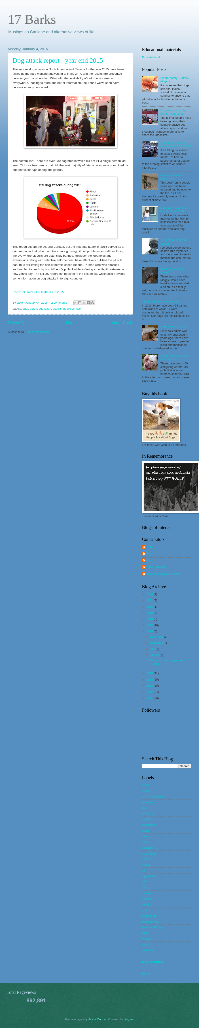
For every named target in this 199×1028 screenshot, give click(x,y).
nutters (146, 899)
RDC (145, 933)
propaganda (149, 916)
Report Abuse (153, 962)
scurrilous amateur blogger (163, 573)
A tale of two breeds (173, 327)
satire (145, 944)
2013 (150, 685)
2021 (150, 600)
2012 (150, 692)
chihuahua (148, 813)
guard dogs (149, 853)
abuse (146, 785)
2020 (150, 606)
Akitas (146, 791)
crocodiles (148, 825)
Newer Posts (19, 323)
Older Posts (122, 323)
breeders (147, 802)
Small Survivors (156, 567)
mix (144, 887)
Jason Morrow (97, 1019)
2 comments (59, 302)
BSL (144, 808)
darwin (146, 830)
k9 (143, 870)
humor (146, 864)
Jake (20, 302)
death (33, 308)
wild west (148, 950)
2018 (150, 619)
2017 (150, 625)
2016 (150, 631)
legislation (148, 876)
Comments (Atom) (37, 332)
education (45, 308)
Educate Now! (151, 57)
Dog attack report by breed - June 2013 (173, 209)
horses (146, 859)
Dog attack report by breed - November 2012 (175, 144)
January (155, 655)
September (157, 642)
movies (146, 893)
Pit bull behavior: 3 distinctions (172, 176)
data (25, 308)
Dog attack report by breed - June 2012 (173, 112)
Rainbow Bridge (152, 927)
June (153, 649)
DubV (150, 546)
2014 (150, 679)
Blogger (129, 1019)
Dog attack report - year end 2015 (58, 60)
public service (72, 308)
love (144, 882)
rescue (146, 938)
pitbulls (57, 308)
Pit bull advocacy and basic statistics (174, 357)
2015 (150, 673)
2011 (150, 698)
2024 (150, 594)
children (147, 819)
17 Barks (32, 19)
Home (71, 323)
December (157, 636)
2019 (150, 612)
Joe (148, 560)
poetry (146, 910)
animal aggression (153, 796)
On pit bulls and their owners (160, 301)
